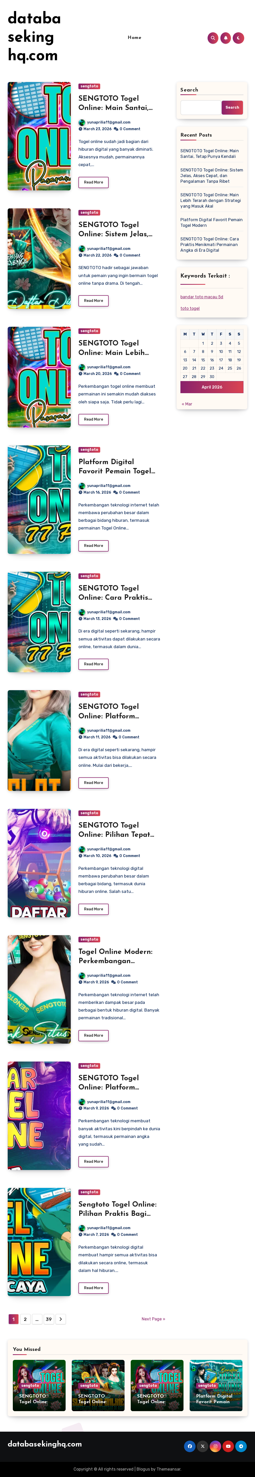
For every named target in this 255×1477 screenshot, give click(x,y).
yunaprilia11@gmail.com (104, 122)
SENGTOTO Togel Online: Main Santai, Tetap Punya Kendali (113, 108)
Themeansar (168, 1469)
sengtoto (89, 86)
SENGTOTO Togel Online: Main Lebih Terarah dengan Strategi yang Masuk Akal (210, 200)
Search (189, 90)
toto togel (190, 308)
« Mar (187, 404)
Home (134, 37)
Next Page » (153, 1319)
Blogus (143, 1469)
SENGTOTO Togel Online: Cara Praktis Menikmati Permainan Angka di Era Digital (209, 245)
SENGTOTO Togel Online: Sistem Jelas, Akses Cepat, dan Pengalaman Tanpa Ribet (211, 176)
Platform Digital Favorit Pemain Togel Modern (114, 472)
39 (49, 1319)
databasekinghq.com (34, 38)
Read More (93, 182)
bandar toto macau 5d (201, 296)
